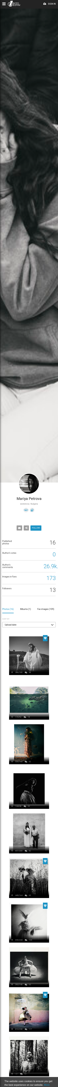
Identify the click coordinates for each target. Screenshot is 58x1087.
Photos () (8, 609)
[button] (29, 624)
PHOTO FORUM (14, 3)
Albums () (25, 609)
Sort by (5, 619)
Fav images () (45, 609)
